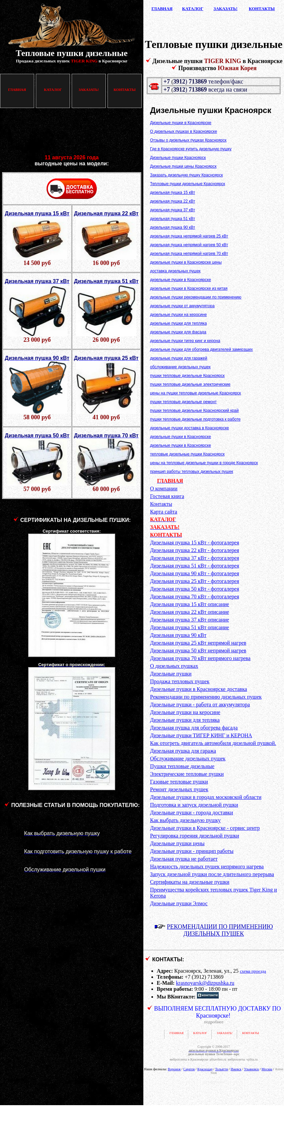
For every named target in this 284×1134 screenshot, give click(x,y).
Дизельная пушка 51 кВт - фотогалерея (194, 566)
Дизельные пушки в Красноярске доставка (198, 689)
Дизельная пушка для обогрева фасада (194, 728)
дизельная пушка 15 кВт (172, 192)
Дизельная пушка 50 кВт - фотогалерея (194, 589)
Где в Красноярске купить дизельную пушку (190, 149)
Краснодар (204, 1069)
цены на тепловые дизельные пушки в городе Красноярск (204, 463)
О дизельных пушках (174, 666)
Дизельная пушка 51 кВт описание (189, 627)
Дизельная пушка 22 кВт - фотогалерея (194, 550)
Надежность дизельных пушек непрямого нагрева (207, 866)
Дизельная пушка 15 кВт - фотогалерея (194, 542)
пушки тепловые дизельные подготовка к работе (195, 419)
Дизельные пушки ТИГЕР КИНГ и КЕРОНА (201, 735)
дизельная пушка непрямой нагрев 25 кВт (189, 236)
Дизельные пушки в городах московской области (205, 797)
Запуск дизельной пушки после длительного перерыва (212, 874)
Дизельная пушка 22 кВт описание (189, 612)
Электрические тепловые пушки (187, 774)
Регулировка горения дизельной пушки (194, 836)
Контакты (161, 504)
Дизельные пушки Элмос (179, 903)
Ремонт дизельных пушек (179, 789)
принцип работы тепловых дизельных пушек (191, 471)
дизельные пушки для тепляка (178, 323)
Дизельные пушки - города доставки (191, 812)
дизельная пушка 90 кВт (172, 227)
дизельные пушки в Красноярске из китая (188, 288)
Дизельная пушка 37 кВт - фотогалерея (194, 558)
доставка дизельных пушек (175, 271)
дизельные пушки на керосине (178, 314)
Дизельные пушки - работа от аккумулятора (200, 704)
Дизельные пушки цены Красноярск (183, 166)
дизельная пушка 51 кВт (172, 218)
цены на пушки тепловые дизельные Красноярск (195, 393)
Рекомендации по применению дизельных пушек (206, 697)
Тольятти (221, 1069)
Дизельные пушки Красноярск (178, 157)
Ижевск (235, 1069)
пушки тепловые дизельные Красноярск (187, 375)
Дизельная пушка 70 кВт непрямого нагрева (200, 658)
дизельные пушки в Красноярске (180, 279)
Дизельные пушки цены (177, 843)
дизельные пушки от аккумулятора (182, 306)
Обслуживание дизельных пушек (187, 758)
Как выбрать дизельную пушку (185, 820)
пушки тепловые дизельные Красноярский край (194, 410)
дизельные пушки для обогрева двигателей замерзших (201, 349)
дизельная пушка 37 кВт (172, 210)
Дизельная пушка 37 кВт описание (189, 620)
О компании (164, 488)
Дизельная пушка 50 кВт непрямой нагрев (198, 650)
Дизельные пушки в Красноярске (180, 122)
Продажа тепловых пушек (179, 681)
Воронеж (174, 1069)
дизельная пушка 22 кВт (172, 201)
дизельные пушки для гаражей (178, 358)
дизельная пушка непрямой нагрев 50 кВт (189, 244)
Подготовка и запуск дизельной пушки (194, 805)
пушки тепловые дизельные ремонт (183, 401)
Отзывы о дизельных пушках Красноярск (188, 140)
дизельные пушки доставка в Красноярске (189, 428)
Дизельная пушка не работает (184, 859)
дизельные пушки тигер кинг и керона (185, 340)
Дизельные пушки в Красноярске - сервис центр (205, 828)
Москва (267, 1069)
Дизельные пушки (171, 674)
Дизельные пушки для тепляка (185, 720)
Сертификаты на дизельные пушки (189, 882)
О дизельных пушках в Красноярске (183, 131)
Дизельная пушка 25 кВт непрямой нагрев (198, 643)
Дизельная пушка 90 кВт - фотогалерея (194, 573)
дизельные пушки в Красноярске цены (186, 262)
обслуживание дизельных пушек (180, 367)
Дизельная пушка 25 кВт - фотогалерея (194, 581)
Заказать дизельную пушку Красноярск (186, 175)
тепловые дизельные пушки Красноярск (187, 454)
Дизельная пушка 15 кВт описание (189, 604)
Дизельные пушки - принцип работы (191, 851)
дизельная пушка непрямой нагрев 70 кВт (189, 253)
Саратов (189, 1069)
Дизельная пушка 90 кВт (178, 635)
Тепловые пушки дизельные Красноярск (187, 183)
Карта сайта (163, 512)
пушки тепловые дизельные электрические (190, 384)
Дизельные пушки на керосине (185, 712)
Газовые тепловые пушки (179, 782)
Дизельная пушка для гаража (183, 751)
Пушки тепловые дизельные (182, 766)
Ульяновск (251, 1069)
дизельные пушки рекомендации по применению (195, 297)
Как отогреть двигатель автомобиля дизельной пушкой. (213, 743)
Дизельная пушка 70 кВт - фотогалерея (194, 596)
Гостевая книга (167, 496)
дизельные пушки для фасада (178, 332)
